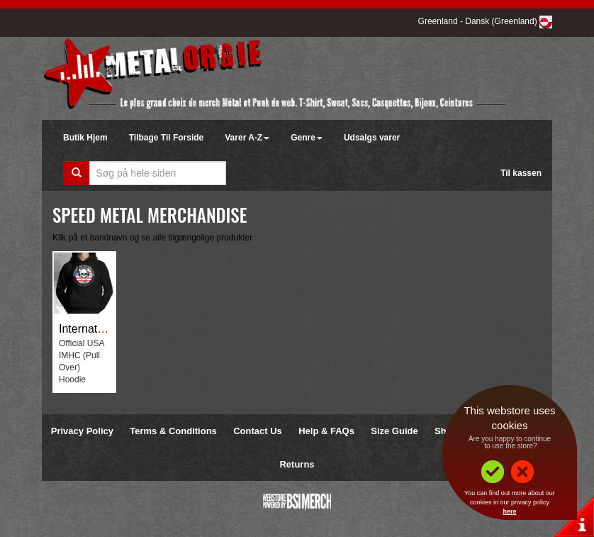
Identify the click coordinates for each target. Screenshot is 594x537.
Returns (296, 464)
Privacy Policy (82, 431)
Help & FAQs (326, 431)
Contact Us (257, 431)
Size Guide (394, 431)
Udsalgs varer (372, 138)
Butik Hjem (85, 138)
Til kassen (521, 173)
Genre (307, 138)
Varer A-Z (247, 138)
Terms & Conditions (173, 431)
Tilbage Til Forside (166, 138)
